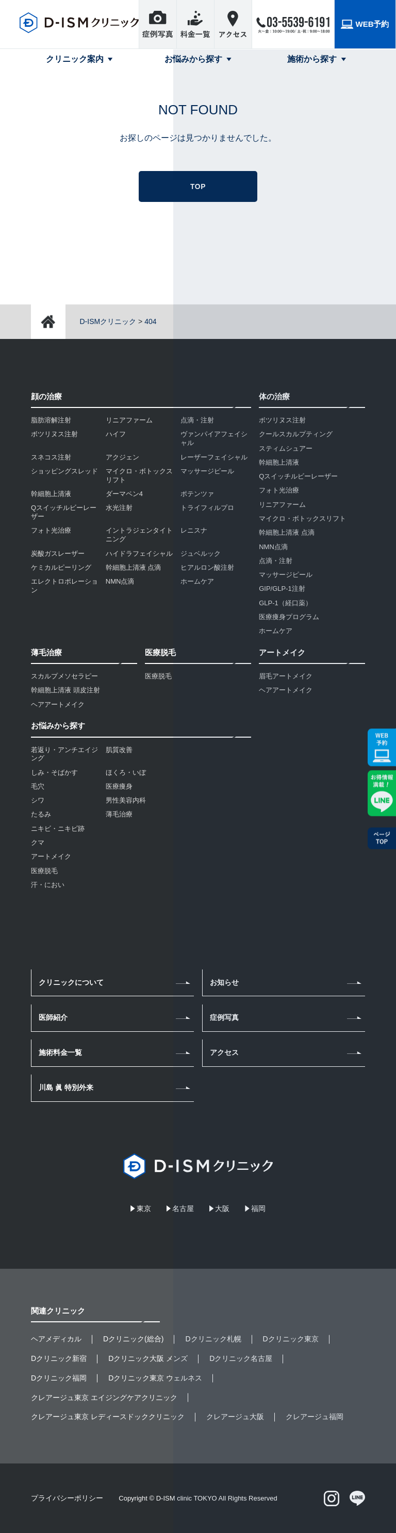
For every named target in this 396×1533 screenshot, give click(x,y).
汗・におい (47, 885)
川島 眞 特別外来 (66, 1087)
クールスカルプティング (296, 434)
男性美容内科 (126, 800)
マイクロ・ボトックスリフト (139, 475)
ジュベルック (200, 553)
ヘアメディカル (56, 1339)
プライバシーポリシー (67, 1498)
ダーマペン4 (124, 494)
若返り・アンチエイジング (64, 754)
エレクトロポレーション (64, 585)
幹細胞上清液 (51, 494)
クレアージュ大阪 (235, 1416)
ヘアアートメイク (58, 704)
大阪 (222, 1208)
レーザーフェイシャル (214, 457)
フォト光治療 (51, 530)
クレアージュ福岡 (314, 1416)
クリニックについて (71, 982)
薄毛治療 (119, 814)
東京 (144, 1208)
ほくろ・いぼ (126, 772)
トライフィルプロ (207, 508)
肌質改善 (119, 750)
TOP (198, 186)
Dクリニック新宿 (59, 1358)
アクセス (224, 1052)
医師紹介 (53, 1017)
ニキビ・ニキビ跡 (58, 828)
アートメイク (51, 856)
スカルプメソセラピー (64, 676)
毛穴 (37, 786)
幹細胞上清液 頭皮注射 (65, 690)
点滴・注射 (197, 420)
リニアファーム (129, 420)
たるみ (41, 814)
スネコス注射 (51, 457)
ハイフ (116, 434)
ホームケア (197, 581)
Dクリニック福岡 (59, 1378)
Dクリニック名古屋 (240, 1358)
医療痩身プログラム (289, 617)
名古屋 (183, 1208)
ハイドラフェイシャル (139, 553)
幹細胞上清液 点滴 (133, 567)
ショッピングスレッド (64, 471)
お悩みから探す (193, 59)
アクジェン (122, 457)
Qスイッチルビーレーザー (63, 512)
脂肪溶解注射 (51, 420)
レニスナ (193, 530)
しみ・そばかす (54, 772)
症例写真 (224, 1017)
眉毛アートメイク (285, 676)
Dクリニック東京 (291, 1339)
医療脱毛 (158, 676)
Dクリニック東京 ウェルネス (155, 1378)
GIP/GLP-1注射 (282, 588)
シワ (37, 800)
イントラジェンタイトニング (139, 534)
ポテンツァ (197, 494)
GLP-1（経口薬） (285, 603)
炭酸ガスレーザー (58, 553)
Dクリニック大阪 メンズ (148, 1358)
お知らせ (224, 982)
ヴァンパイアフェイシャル (214, 438)
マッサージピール (207, 471)
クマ (37, 842)
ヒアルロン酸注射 (207, 567)
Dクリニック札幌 (213, 1339)
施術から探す (312, 59)
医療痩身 (119, 786)
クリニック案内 (75, 59)
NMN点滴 (120, 581)
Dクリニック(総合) (133, 1339)
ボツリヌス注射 (54, 434)
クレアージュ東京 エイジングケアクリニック (104, 1397)
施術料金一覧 (60, 1052)
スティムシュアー (285, 448)
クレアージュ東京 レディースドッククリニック (108, 1416)
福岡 (258, 1208)
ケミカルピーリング (61, 567)
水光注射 (119, 508)
